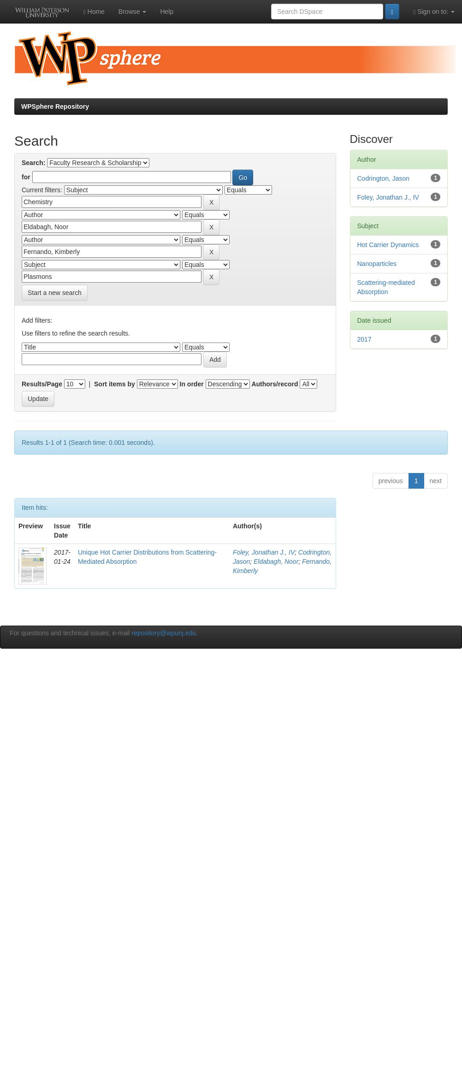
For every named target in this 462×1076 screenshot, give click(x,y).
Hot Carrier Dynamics (388, 244)
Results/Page (42, 384)
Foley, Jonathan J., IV (264, 552)
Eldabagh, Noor (276, 561)
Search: (33, 162)
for (26, 177)
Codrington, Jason (383, 178)
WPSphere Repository (55, 106)
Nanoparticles (377, 263)
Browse (132, 11)
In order (192, 384)
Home (94, 12)
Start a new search (55, 292)
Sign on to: (434, 12)
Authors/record (274, 384)
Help (166, 11)
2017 (364, 339)
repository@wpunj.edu (164, 633)
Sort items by (114, 384)
